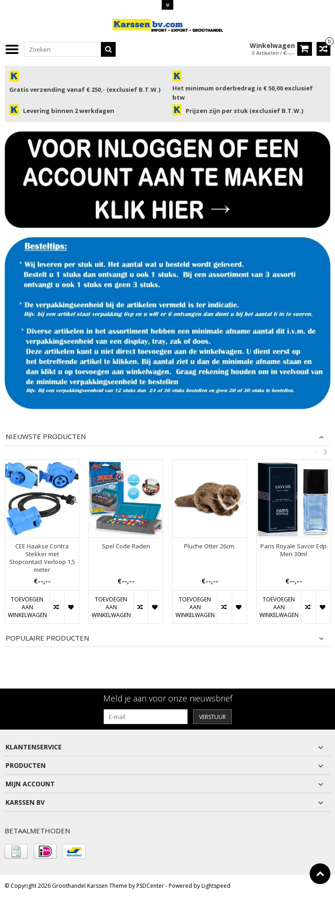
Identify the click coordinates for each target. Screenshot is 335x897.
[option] (42, 546)
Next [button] (325, 452)
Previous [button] (315, 452)
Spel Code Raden (126, 547)
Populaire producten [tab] (47, 638)
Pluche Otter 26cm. (209, 547)
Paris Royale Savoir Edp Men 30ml (293, 550)
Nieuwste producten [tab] (46, 436)
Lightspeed (215, 886)
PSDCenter (150, 886)
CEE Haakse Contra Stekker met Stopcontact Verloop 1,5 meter (42, 558)
